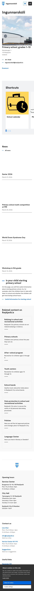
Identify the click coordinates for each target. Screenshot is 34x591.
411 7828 (8, 60)
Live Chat (17, 530)
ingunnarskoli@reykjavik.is (14, 62)
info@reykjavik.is (17, 537)
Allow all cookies (8, 582)
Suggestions (17, 551)
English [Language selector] (25, 3)
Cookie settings (8, 586)
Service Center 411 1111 (17, 544)
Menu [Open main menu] (30, 3)
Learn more (6, 578)
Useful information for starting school (18, 309)
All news (8, 161)
